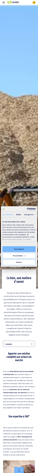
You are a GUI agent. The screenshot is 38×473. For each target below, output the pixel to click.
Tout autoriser (19, 249)
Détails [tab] (18, 214)
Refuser (19, 262)
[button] (13, 2)
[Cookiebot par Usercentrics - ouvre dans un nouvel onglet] (27, 209)
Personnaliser (19, 255)
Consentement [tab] (7, 214)
